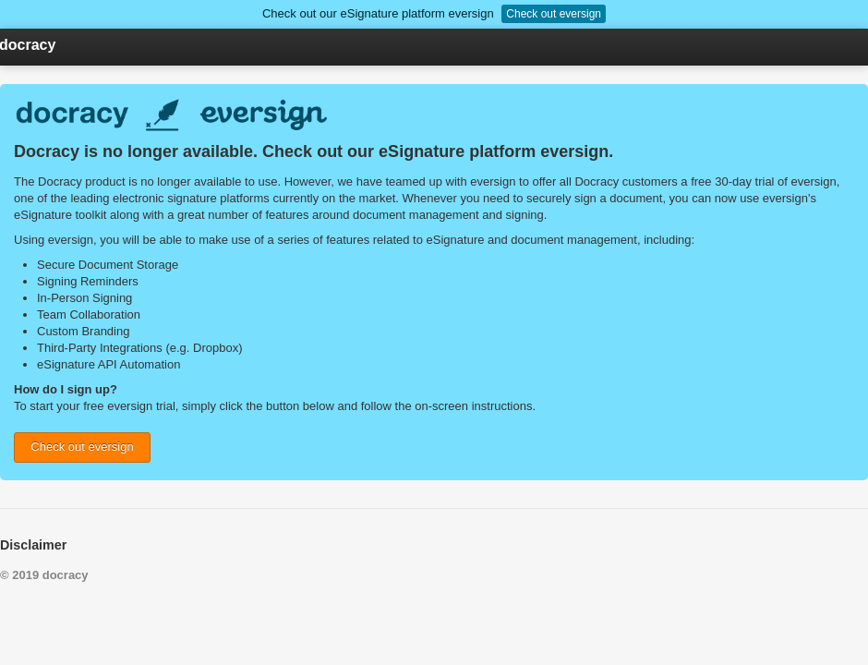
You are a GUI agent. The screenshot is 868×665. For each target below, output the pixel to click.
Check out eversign (553, 13)
